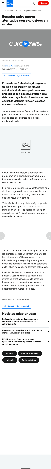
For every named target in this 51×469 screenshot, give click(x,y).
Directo (43, 3)
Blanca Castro (10, 66)
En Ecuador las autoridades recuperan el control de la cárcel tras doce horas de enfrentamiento (20, 321)
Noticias (10, 10)
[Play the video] (25, 43)
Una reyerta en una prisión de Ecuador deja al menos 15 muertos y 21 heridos (22, 331)
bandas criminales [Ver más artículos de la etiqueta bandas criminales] (29, 353)
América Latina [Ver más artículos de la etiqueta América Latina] (29, 360)
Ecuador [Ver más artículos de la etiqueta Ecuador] (9, 353)
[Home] (3, 10)
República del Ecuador (32, 10)
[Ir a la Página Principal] (10, 3)
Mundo (18, 10)
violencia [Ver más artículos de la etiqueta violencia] (10, 360)
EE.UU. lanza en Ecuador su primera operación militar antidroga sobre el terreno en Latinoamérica (21, 341)
